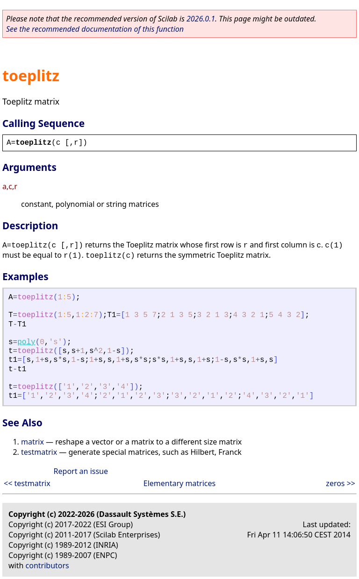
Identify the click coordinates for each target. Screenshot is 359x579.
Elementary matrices (179, 483)
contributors (47, 565)
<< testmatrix (27, 483)
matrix (32, 442)
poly (26, 342)
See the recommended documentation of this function (95, 29)
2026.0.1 (201, 19)
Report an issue (81, 471)
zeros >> (340, 483)
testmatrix (39, 452)
